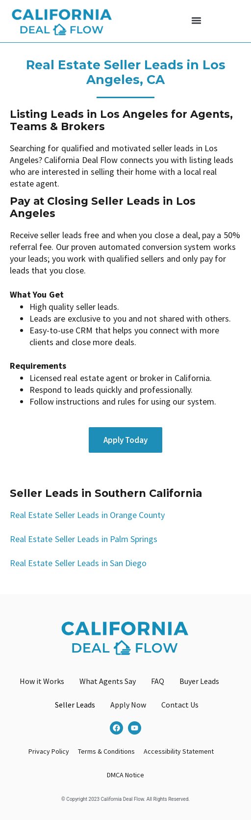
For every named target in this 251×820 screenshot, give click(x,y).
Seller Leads (75, 705)
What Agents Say (107, 681)
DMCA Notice (125, 774)
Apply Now (128, 705)
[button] (196, 20)
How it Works (42, 681)
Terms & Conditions (106, 751)
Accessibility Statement (179, 751)
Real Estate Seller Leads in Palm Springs (83, 539)
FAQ (157, 681)
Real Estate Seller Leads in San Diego (78, 563)
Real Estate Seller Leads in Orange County (87, 514)
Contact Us (180, 705)
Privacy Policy (48, 751)
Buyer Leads (199, 681)
